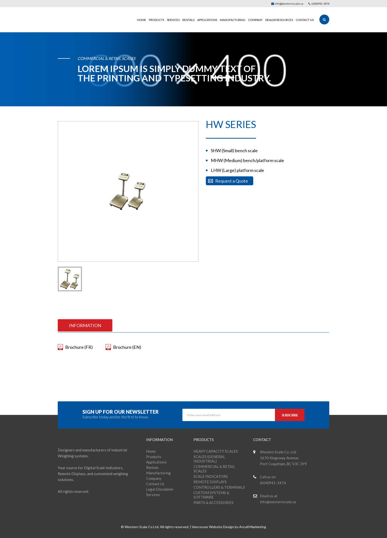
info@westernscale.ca (287, 3)
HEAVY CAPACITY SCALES (216, 451)
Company (255, 20)
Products (156, 20)
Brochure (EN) (127, 347)
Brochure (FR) (79, 347)
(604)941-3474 (318, 3)
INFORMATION (85, 325)
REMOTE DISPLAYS (210, 482)
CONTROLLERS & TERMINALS (219, 487)
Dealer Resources (279, 20)
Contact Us (305, 20)
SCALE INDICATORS (211, 476)
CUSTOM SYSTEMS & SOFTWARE (211, 494)
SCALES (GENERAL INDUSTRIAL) (209, 458)
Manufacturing (232, 20)
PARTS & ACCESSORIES (213, 502)
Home (141, 20)
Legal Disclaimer (160, 489)
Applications (207, 20)
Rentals (188, 20)
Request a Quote (231, 181)
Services (173, 20)
